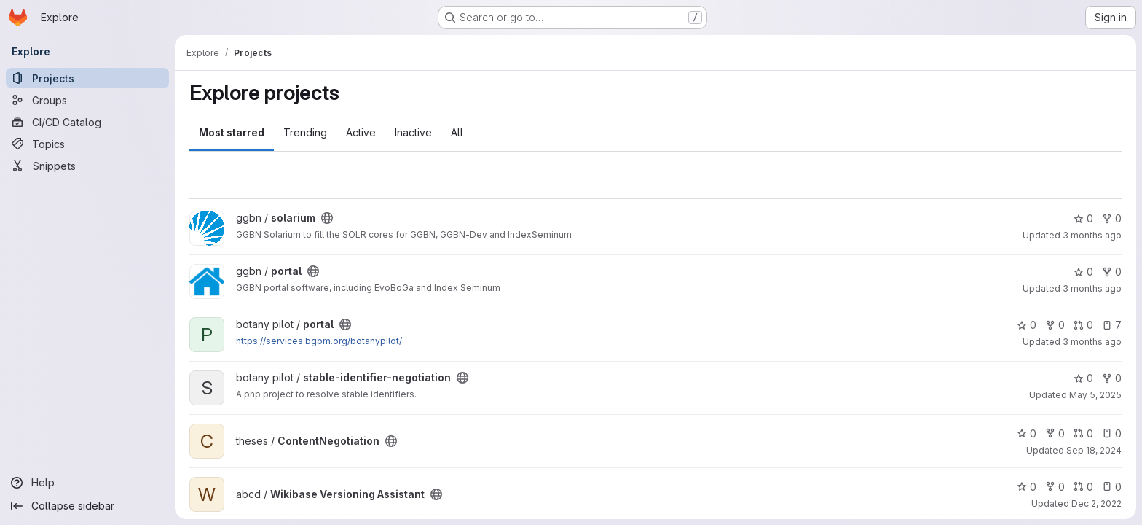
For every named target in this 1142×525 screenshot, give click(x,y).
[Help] (87, 482)
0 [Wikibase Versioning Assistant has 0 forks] (1055, 487)
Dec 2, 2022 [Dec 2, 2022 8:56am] (1096, 503)
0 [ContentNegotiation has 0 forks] (1055, 433)
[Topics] (87, 143)
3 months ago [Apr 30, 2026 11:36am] (1092, 288)
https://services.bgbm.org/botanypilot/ (319, 340)
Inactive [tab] (413, 132)
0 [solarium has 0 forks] (1112, 218)
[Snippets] (87, 165)
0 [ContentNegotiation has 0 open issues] (1112, 433)
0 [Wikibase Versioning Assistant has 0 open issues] (1112, 487)
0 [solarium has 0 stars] (1083, 218)
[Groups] (87, 100)
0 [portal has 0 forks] (1112, 271)
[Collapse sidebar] (87, 506)
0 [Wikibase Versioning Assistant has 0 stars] (1026, 487)
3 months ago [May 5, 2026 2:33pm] (1092, 235)
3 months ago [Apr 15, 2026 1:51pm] (1092, 341)
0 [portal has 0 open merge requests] (1083, 325)
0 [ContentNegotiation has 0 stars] (1026, 433)
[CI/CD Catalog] (87, 122)
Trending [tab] (305, 132)
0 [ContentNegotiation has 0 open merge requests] (1083, 433)
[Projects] (87, 78)
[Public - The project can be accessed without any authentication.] (327, 218)
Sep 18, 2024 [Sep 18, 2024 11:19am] (1094, 450)
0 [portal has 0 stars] (1083, 271)
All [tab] (457, 132)
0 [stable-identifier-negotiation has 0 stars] (1083, 378)
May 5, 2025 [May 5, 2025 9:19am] (1095, 394)
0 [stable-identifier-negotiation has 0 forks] (1112, 378)
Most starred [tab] (231, 132)
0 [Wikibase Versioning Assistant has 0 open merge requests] (1083, 487)
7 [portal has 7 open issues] (1112, 325)
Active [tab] (361, 132)
